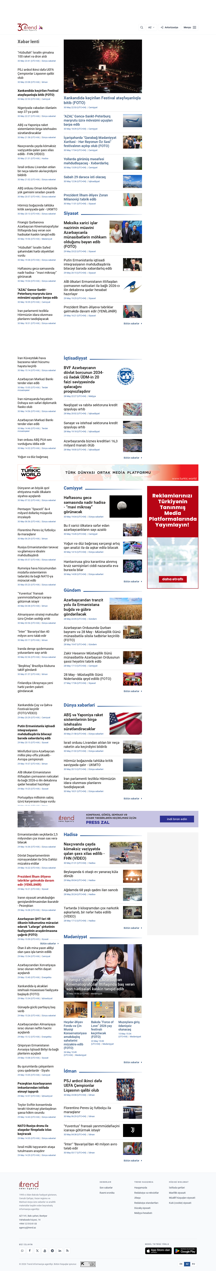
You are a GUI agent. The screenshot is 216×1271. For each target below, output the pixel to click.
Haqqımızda (140, 1187)
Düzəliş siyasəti (142, 1208)
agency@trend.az (27, 1227)
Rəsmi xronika (107, 1192)
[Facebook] (30, 1251)
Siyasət (71, 213)
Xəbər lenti (28, 41)
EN (181, 1264)
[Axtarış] (141, 27)
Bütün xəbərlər (131, 323)
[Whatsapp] (22, 1251)
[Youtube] (45, 1251)
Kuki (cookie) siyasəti (180, 1203)
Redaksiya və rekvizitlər (146, 1192)
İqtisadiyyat (75, 358)
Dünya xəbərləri (79, 705)
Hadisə (71, 834)
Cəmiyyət (73, 488)
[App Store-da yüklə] (158, 1250)
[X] (37, 1251)
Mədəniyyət (75, 936)
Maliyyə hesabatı (143, 1213)
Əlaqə (137, 1197)
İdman (70, 1071)
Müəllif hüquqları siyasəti (182, 1197)
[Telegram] (52, 1251)
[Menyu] (189, 27)
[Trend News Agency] (28, 1185)
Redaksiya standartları (146, 1203)
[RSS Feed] (67, 1251)
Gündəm (72, 590)
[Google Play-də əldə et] (185, 1250)
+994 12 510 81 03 (28, 1223)
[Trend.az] (30, 27)
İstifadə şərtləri (177, 1187)
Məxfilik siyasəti (177, 1192)
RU (193, 1264)
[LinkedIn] (60, 1251)
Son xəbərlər (106, 1187)
